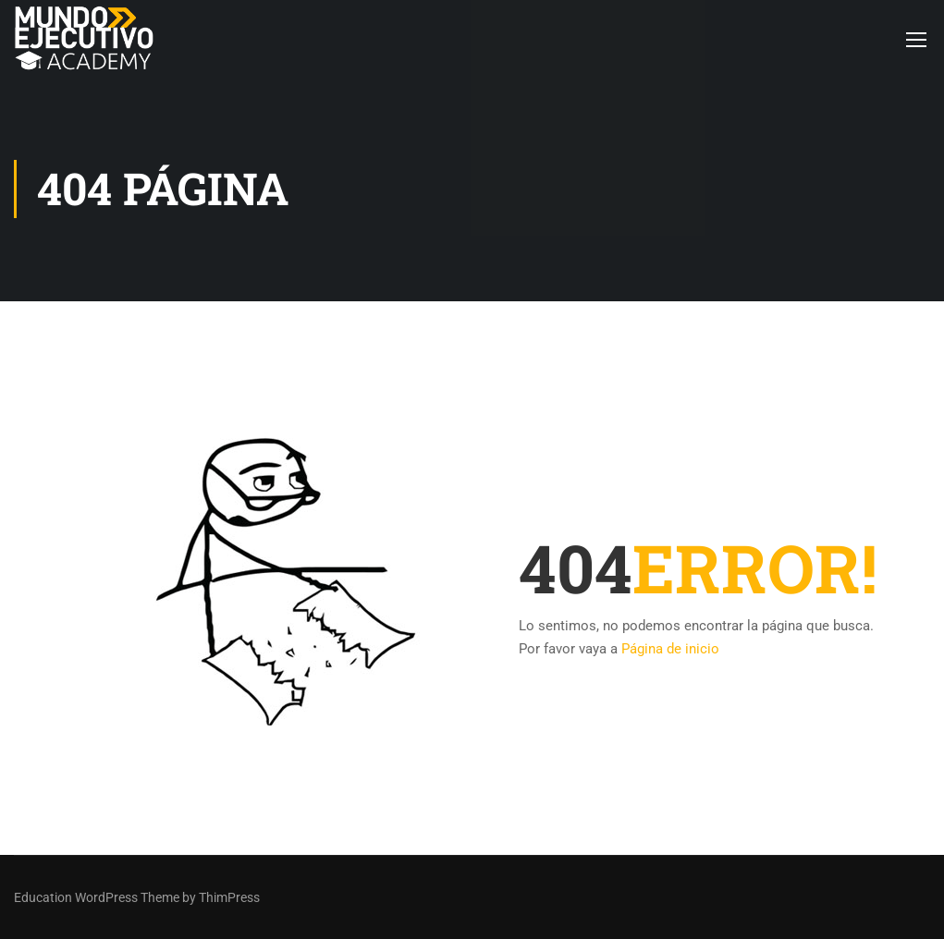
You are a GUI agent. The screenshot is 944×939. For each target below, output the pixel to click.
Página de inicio (670, 648)
